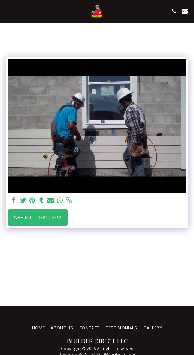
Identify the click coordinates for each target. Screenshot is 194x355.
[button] (8, 10)
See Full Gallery (37, 217)
